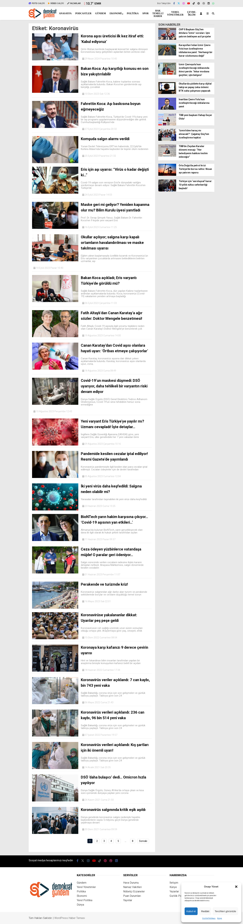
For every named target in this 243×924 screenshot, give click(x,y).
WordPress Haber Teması (69, 918)
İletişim (174, 882)
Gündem (100, 13)
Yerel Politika (84, 900)
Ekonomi (116, 13)
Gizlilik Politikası (208, 918)
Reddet (205, 911)
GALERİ (37, 3)
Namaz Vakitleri (132, 887)
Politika (133, 13)
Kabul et (191, 911)
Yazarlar (174, 891)
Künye (219, 918)
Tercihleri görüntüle (225, 911)
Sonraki (143, 841)
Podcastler (83, 13)
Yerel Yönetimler (175, 13)
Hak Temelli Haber (157, 13)
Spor (145, 13)
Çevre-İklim (191, 13)
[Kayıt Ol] (201, 13)
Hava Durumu (131, 882)
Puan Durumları (132, 895)
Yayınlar (127, 900)
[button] (236, 886)
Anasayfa (65, 13)
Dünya (80, 904)
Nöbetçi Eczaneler (134, 891)
